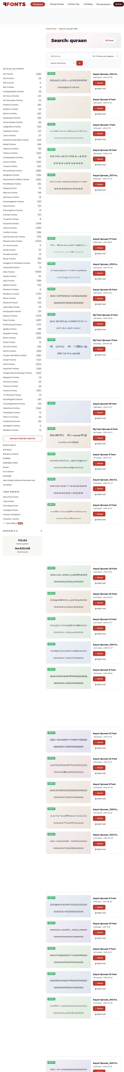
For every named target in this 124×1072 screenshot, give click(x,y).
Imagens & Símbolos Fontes (16, 263)
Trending (87, 4)
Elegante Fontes (11, 377)
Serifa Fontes (9, 351)
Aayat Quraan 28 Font (105, 568)
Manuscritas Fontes (12, 241)
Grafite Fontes (10, 232)
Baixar (99, 83)
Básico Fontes (10, 113)
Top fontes (8, 501)
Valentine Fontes (11, 408)
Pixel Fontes (9, 320)
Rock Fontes (9, 342)
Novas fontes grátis (22, 438)
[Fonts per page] (104, 56)
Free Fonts (51, 29)
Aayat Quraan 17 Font (105, 239)
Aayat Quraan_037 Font (106, 175)
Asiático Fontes (10, 104)
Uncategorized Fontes (14, 404)
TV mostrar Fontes (12, 395)
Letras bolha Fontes (13, 122)
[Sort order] (62, 63)
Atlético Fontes (10, 109)
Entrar (119, 4)
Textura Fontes (10, 386)
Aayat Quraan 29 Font (105, 289)
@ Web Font (100, 89)
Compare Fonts (10, 510)
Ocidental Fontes (11, 421)
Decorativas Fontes (12, 170)
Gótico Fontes (10, 228)
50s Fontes (8, 78)
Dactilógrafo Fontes (13, 399)
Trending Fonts (10, 505)
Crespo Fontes (10, 166)
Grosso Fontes (10, 390)
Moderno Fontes (11, 294)
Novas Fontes (57, 4)
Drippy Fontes (10, 188)
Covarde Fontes (11, 219)
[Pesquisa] (37, 4)
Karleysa (7, 449)
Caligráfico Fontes (12, 126)
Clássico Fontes (10, 148)
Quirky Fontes (10, 329)
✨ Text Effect (13, 523)
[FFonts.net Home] (14, 4)
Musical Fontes (10, 302)
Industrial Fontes (11, 267)
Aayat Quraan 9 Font (104, 670)
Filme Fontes (9, 298)
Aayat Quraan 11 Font (104, 898)
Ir (79, 63)
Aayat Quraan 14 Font (104, 619)
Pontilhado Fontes (12, 184)
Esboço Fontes (10, 316)
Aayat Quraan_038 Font (106, 809)
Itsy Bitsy (7, 485)
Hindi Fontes (9, 250)
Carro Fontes (9, 135)
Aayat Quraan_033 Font (106, 835)
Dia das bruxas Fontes (14, 236)
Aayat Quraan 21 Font (105, 505)
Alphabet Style (10, 463)
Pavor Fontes (9, 258)
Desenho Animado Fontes (16, 140)
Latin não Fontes (11, 307)
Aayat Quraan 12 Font (105, 733)
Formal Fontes (10, 214)
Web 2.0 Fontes (10, 417)
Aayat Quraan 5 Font (104, 99)
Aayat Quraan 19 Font (105, 150)
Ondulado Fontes (11, 412)
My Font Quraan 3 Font (105, 315)
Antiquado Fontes (12, 311)
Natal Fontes (9, 144)
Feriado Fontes (10, 254)
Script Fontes (9, 360)
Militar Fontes (9, 285)
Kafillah (6, 458)
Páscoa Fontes (10, 192)
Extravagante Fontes (13, 201)
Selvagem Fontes (11, 425)
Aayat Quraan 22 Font (105, 759)
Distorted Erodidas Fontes (16, 179)
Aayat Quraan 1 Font (104, 125)
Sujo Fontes (9, 280)
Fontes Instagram (11, 514)
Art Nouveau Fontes (13, 100)
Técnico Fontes (10, 382)
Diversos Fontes (11, 289)
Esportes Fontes (11, 368)
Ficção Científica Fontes (15, 355)
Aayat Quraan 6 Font (104, 784)
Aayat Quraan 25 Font (105, 594)
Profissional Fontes (12, 324)
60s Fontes (8, 83)
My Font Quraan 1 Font (105, 340)
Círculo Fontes (10, 346)
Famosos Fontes (11, 197)
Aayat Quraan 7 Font (104, 949)
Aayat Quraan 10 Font (105, 974)
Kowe (6, 467)
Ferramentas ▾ (103, 4)
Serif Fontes (9, 364)
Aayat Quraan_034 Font (106, 74)
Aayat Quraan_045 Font (106, 999)
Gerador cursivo (11, 519)
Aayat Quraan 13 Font (105, 923)
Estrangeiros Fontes (13, 210)
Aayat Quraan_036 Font (106, 644)
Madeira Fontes (10, 430)
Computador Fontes (13, 157)
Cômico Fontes (10, 153)
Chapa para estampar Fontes (17, 373)
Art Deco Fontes (11, 96)
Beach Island (9, 445)
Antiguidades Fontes (13, 91)
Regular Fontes (10, 333)
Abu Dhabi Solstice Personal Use (19, 480)
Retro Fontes (9, 338)
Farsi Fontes (9, 206)
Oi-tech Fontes (10, 245)
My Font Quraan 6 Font (105, 429)
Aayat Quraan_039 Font (106, 264)
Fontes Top (73, 4)
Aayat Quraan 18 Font (105, 404)
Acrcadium (8, 471)
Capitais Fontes (10, 131)
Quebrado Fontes (11, 118)
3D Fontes (8, 74)
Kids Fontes (9, 272)
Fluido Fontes (9, 276)
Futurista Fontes (11, 223)
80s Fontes (8, 87)
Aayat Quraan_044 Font (106, 479)
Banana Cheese (11, 454)
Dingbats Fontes (11, 175)
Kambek (7, 476)
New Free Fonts (10, 497)
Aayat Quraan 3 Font (104, 454)
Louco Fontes (9, 162)
